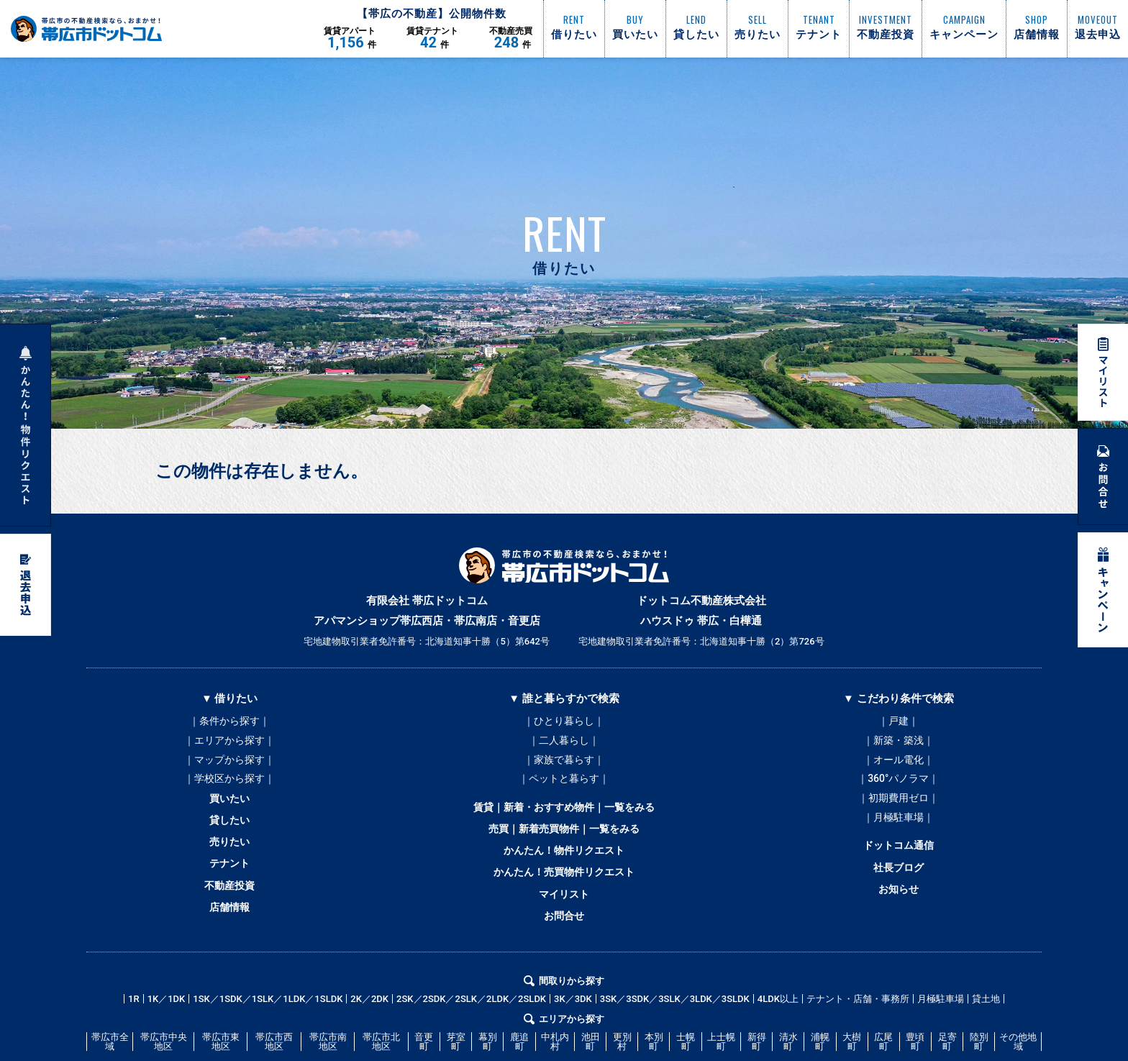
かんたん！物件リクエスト (564, 866)
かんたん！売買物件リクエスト (564, 891)
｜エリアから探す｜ (229, 743)
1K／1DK (166, 1024)
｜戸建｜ (898, 721)
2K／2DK (369, 1024)
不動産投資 (230, 907)
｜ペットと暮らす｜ (564, 786)
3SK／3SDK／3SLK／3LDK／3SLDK (675, 1024)
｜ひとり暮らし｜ (564, 721)
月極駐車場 (940, 1024)
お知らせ (898, 909)
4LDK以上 (778, 1024)
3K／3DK (573, 1024)
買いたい (229, 809)
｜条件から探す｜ (229, 721)
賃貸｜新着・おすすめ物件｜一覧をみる (564, 817)
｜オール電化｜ (898, 764)
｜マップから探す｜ (229, 764)
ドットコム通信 (898, 861)
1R (134, 1024)
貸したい (229, 833)
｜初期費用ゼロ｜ (898, 808)
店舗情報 (229, 931)
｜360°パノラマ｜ (898, 786)
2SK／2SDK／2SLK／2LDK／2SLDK (471, 1024)
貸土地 (986, 1024)
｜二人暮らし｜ (564, 743)
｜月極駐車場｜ (898, 829)
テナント (229, 882)
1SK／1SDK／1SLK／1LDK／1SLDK (267, 1024)
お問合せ (564, 940)
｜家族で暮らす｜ (564, 764)
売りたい (229, 858)
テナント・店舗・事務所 (857, 1024)
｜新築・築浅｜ (898, 743)
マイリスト (564, 915)
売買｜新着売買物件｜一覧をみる (564, 842)
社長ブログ (898, 885)
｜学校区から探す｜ (229, 786)
